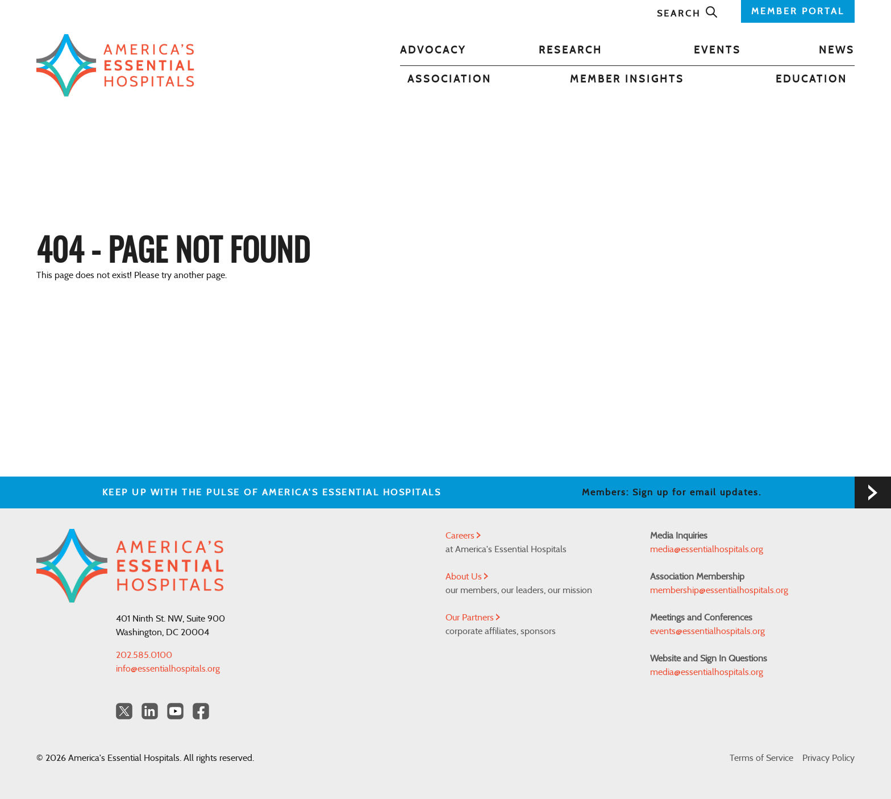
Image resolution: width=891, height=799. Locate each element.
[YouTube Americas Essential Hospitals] (175, 711)
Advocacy (433, 50)
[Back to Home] (115, 65)
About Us (467, 576)
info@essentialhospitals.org (168, 668)
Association (449, 79)
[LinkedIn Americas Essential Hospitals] (149, 711)
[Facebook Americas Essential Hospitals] (201, 711)
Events (717, 50)
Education (811, 79)
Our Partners (473, 617)
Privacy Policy (828, 758)
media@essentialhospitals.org (706, 549)
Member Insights (627, 79)
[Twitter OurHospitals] (124, 711)
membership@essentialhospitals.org (719, 590)
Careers (463, 535)
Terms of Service (761, 758)
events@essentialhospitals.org (707, 631)
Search (687, 13)
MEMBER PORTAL (797, 11)
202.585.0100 (144, 655)
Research (570, 50)
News (837, 50)
